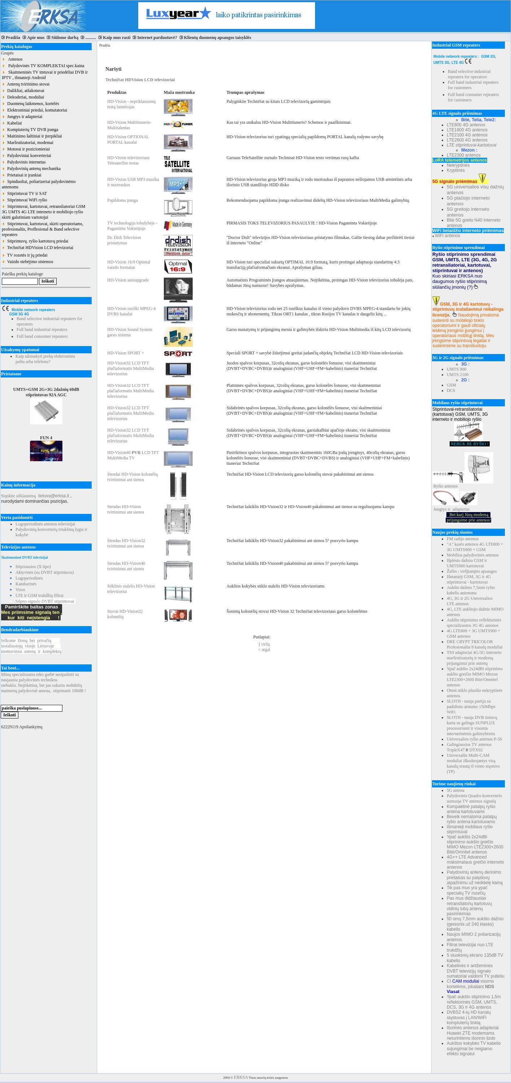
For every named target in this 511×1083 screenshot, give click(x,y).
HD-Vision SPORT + (125, 352)
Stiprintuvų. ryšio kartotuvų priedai (35, 241)
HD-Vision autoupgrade (128, 280)
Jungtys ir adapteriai (22, 116)
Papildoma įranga (122, 200)
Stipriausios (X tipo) (33, 566)
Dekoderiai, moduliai (23, 97)
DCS (451, 390)
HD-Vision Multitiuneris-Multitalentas (129, 125)
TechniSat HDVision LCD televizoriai (37, 247)
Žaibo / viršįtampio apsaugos (472, 571)
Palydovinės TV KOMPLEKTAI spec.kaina (43, 65)
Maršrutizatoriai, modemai (27, 142)
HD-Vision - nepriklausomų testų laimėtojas (131, 104)
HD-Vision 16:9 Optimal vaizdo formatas (128, 264)
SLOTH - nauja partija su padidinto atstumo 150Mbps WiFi (471, 707)
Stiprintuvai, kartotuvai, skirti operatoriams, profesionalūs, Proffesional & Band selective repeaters (42, 229)
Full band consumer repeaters (42, 336)
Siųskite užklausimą (18, 495)
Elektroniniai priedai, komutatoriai (34, 110)
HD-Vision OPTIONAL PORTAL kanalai (128, 139)
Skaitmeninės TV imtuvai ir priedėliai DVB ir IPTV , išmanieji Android (45, 75)
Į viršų (264, 644)
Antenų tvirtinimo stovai (25, 84)
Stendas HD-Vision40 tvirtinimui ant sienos (126, 566)
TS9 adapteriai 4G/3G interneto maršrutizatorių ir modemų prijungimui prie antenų (474, 658)
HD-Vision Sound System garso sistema (129, 332)
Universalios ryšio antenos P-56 (474, 739)
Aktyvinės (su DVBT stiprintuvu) (45, 572)
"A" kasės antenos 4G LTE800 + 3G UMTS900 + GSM (475, 547)
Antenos (12, 59)
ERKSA (241, 1077)
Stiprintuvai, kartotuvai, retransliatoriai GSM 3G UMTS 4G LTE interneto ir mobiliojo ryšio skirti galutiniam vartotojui (43, 212)
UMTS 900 (456, 369)
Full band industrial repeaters (42, 329)
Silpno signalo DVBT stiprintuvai (45, 601)
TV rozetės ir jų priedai (25, 255)
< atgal (264, 649)
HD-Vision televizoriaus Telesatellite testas (128, 160)
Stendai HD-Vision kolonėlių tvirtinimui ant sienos (132, 477)
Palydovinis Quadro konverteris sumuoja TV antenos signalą (474, 798)
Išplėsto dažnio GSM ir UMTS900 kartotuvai (467, 563)
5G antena (455, 790)
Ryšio (438, 486)
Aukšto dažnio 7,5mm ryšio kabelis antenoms (471, 590)
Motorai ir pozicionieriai (26, 149)
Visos (20, 589)
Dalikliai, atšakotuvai (23, 90)
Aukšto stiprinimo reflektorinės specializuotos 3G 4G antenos (474, 622)
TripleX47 (456, 749)
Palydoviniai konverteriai (26, 155)
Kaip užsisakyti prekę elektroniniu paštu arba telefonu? (45, 359)
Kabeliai (12, 123)
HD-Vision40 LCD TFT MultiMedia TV (133, 455)
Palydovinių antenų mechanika (31, 168)
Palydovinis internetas (23, 162)
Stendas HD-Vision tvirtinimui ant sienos (125, 509)
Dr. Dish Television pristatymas (124, 240)
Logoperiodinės (29, 578)
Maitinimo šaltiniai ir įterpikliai (32, 136)
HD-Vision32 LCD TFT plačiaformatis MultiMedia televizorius (130, 368)
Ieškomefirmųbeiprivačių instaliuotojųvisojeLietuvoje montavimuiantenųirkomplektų (31, 646)
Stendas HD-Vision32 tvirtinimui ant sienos (126, 543)
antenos (451, 486)
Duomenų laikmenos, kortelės (30, 103)
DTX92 (476, 749)
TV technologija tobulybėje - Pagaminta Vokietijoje (132, 225)
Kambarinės (26, 583)
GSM (451, 385)
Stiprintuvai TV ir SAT (24, 193)
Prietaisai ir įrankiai (22, 175)
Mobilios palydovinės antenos (473, 555)
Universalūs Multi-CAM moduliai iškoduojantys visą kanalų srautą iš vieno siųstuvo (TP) (473, 763)
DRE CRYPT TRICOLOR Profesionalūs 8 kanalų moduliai (475, 644)
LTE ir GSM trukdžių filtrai (40, 595)
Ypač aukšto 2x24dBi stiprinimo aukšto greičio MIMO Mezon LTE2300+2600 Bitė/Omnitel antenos (475, 676)
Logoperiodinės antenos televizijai (45, 524)
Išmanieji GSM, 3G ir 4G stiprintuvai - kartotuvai (469, 579)
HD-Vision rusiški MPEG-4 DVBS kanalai (131, 311)
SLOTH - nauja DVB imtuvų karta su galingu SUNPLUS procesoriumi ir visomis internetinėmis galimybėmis (472, 725)
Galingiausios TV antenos (469, 744)
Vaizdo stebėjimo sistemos (27, 261)
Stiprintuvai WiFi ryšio (24, 199)
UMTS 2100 (457, 374)
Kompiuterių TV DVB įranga (30, 129)
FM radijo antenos (463, 538)
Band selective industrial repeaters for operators (469, 74)
